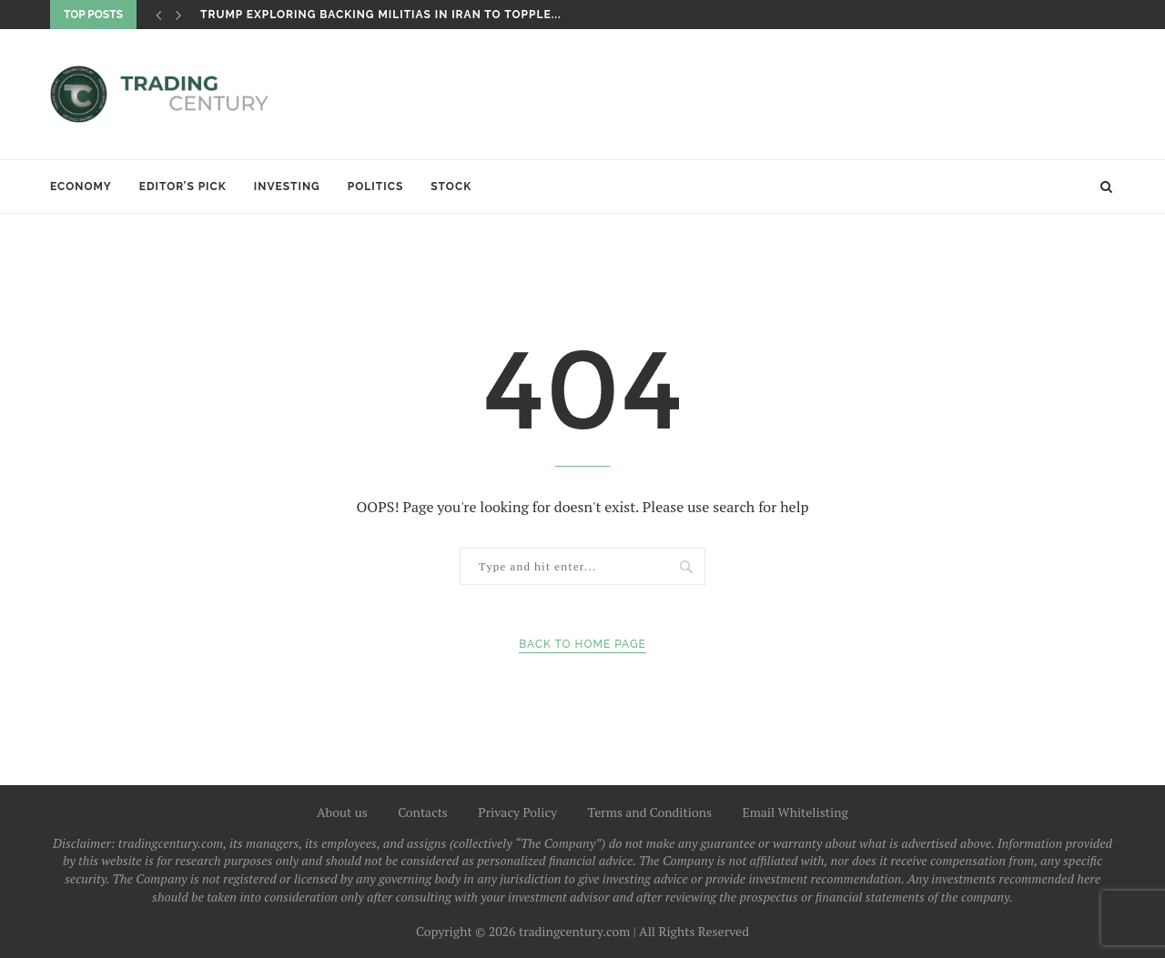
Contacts (423, 812)
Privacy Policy (517, 812)
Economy (81, 186)
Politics (375, 186)
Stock (451, 186)
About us (342, 812)
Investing (287, 186)
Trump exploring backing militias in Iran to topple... (381, 14)
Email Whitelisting (794, 812)
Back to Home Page (582, 644)
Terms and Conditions (650, 812)
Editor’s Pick (183, 186)
